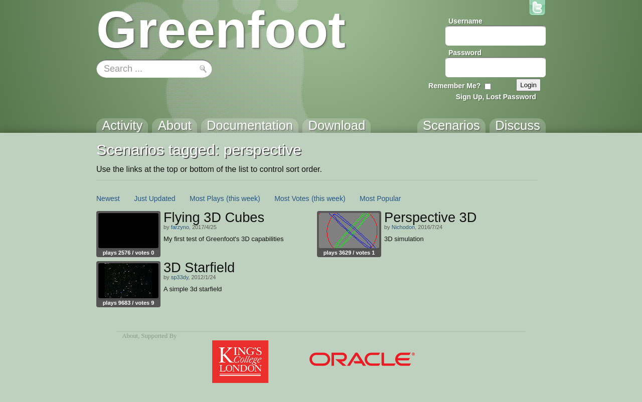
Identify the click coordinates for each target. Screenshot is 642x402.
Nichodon (403, 227)
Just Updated (155, 198)
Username (465, 21)
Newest (108, 198)
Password (465, 53)
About (130, 335)
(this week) (243, 198)
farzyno (180, 227)
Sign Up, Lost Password (496, 97)
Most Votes (291, 198)
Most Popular (380, 198)
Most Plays (207, 198)
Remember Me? (454, 86)
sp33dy (180, 277)
